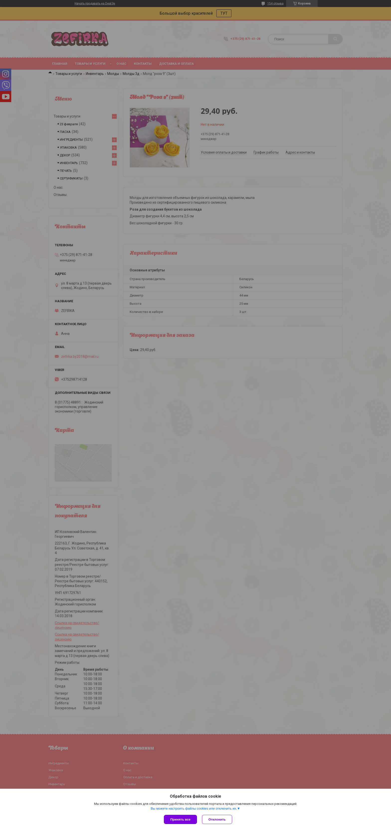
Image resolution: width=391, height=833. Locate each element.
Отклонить (217, 819)
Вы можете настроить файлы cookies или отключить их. (194, 808)
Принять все (180, 819)
